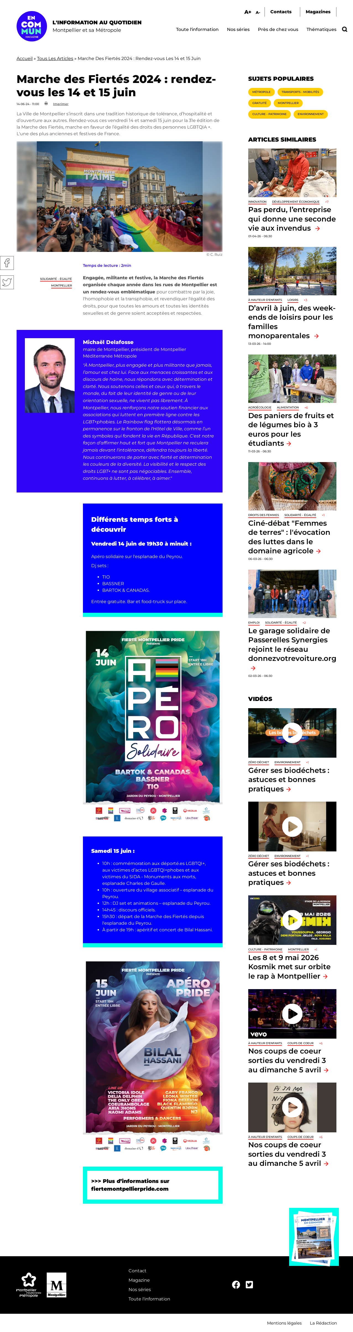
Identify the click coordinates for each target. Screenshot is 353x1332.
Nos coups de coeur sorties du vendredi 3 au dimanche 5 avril (287, 1060)
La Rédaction (323, 1323)
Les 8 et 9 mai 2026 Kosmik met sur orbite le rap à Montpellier (289, 966)
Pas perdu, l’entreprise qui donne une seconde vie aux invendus (292, 218)
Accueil (25, 58)
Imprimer (61, 104)
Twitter (7, 282)
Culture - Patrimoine (269, 114)
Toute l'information (197, 29)
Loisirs (292, 299)
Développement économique (296, 201)
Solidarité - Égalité (56, 278)
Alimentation (288, 407)
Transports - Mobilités (300, 91)
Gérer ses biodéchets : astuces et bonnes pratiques (288, 779)
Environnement (311, 114)
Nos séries (238, 29)
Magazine (139, 1280)
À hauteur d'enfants (265, 299)
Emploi (254, 622)
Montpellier (61, 285)
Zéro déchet (258, 762)
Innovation (257, 201)
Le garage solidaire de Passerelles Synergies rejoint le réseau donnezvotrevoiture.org (292, 644)
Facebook (7, 263)
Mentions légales (284, 1323)
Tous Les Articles (55, 58)
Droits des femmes (263, 515)
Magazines (318, 11)
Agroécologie (259, 407)
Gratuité (259, 103)
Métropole (261, 91)
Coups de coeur (300, 1043)
